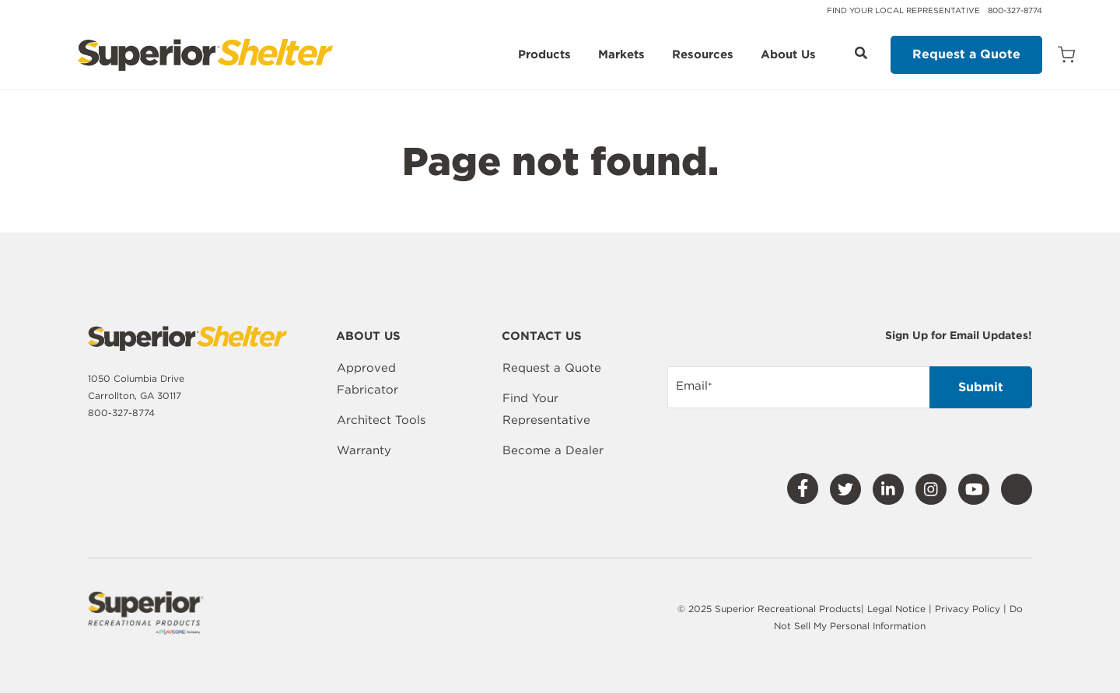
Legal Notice (896, 608)
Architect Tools (381, 420)
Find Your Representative (546, 409)
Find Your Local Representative (903, 10)
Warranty (364, 450)
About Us (788, 55)
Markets (621, 55)
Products (544, 55)
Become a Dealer (553, 450)
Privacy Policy (969, 608)
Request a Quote (966, 54)
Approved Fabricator (367, 379)
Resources (702, 55)
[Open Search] (861, 53)
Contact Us (542, 337)
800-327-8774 (1015, 10)
